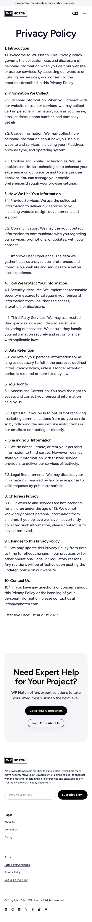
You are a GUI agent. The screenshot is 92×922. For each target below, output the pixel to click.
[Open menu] (85, 13)
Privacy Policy (12, 872)
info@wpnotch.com (21, 604)
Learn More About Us (46, 723)
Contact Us (11, 829)
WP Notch (34, 900)
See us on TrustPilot (16, 879)
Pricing (8, 837)
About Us (9, 822)
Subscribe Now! (72, 794)
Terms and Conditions (17, 864)
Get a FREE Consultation (46, 710)
